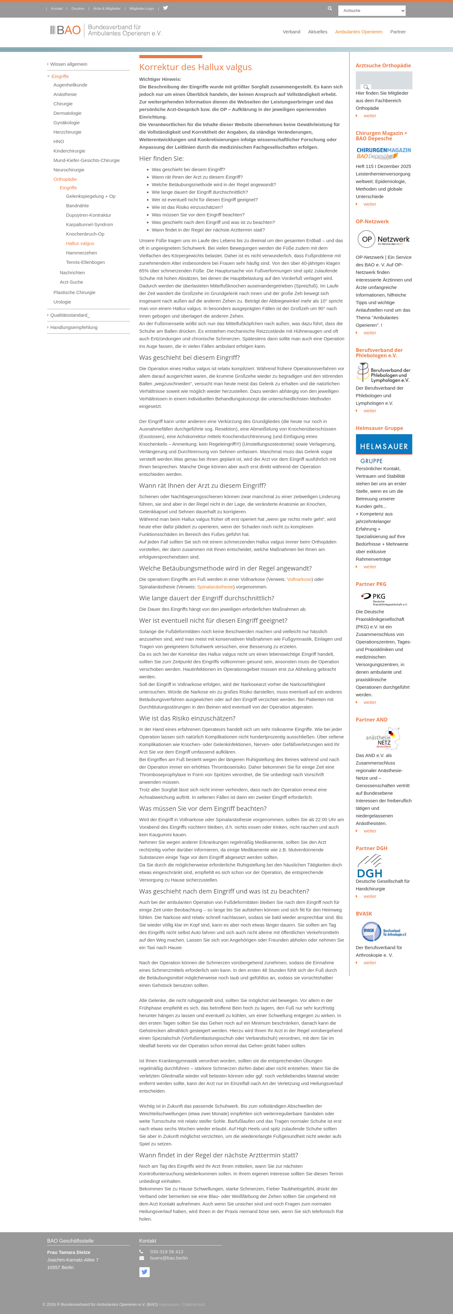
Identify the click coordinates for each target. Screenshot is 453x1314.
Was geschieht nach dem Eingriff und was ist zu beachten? (213, 222)
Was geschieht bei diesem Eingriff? (188, 169)
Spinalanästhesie (215, 586)
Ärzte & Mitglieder (107, 8)
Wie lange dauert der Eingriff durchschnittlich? (200, 192)
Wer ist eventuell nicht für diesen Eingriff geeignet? (205, 199)
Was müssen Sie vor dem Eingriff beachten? (198, 214)
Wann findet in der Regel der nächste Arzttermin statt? (208, 229)
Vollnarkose (299, 579)
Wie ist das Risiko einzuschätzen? (187, 207)
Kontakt (57, 8)
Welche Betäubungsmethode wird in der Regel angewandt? (214, 184)
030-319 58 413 (166, 1251)
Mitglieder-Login (142, 8)
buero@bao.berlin (169, 1258)
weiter (366, 115)
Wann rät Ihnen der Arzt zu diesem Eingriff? (197, 177)
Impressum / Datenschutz (182, 1304)
